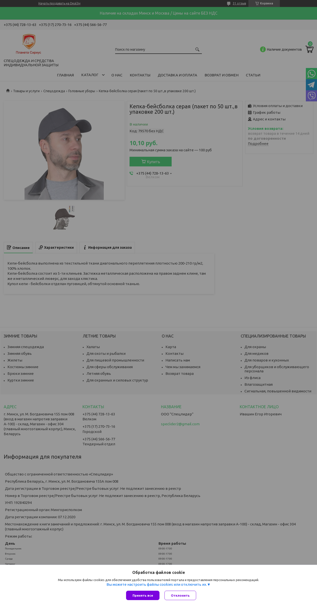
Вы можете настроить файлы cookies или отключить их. (156, 584)
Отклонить (180, 595)
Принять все (142, 595)
